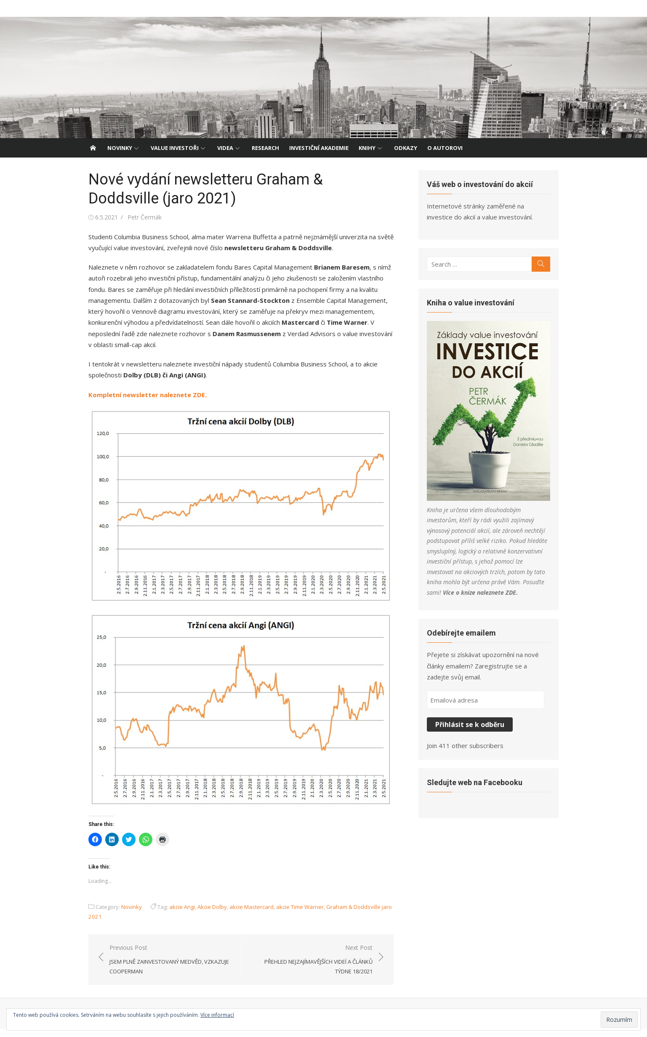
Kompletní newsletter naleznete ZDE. (143, 394)
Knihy (367, 148)
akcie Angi (177, 915)
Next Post (311, 967)
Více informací (217, 1014)
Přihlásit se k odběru (471, 728)
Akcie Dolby (207, 915)
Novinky (119, 148)
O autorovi (445, 148)
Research (265, 148)
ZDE (463, 597)
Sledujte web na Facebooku (477, 786)
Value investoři (175, 148)
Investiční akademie (319, 148)
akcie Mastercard (247, 915)
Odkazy (405, 148)
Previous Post (168, 967)
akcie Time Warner (295, 915)
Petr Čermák (140, 217)
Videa (225, 148)
